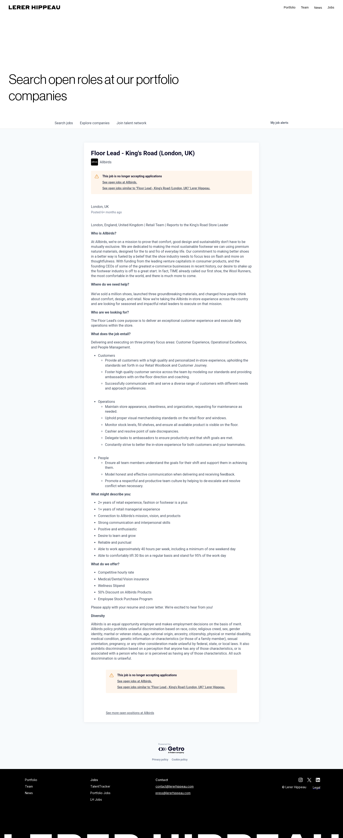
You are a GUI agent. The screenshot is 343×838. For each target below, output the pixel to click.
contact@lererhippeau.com (175, 786)
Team (305, 7)
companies (94, 123)
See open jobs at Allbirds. (119, 182)
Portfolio (290, 7)
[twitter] (309, 780)
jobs (64, 123)
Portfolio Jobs (100, 793)
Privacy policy (160, 759)
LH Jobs (96, 799)
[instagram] (300, 780)
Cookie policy (179, 759)
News (318, 7)
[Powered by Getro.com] (171, 748)
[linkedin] (318, 780)
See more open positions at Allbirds (130, 713)
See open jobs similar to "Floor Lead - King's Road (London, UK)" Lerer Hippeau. (156, 188)
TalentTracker (100, 786)
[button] (330, 7)
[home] (34, 7)
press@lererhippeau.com (173, 793)
